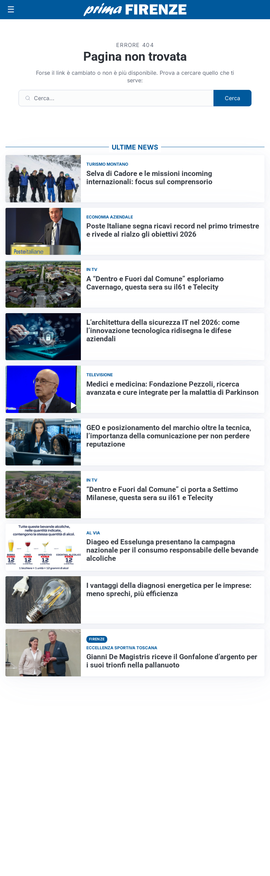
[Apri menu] (11, 9)
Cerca (232, 98)
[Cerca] (116, 98)
